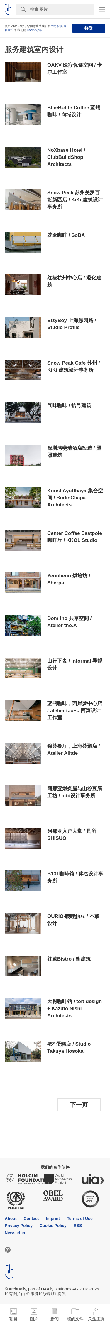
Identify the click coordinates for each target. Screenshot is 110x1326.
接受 (88, 28)
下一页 (79, 1104)
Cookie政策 (34, 30)
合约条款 (56, 26)
